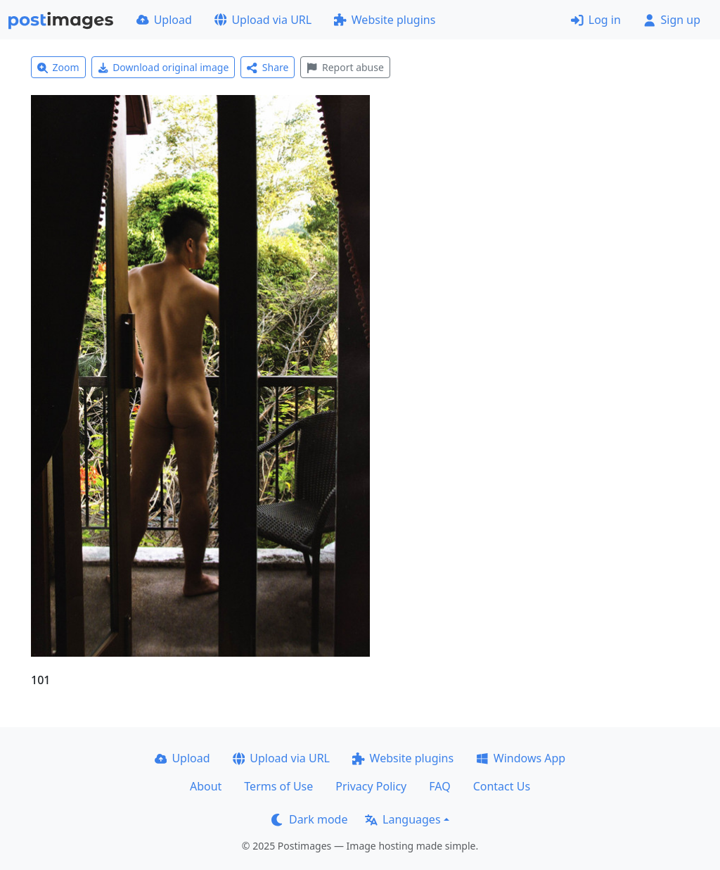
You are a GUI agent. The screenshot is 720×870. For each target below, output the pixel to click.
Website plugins (384, 19)
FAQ (439, 786)
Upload (164, 19)
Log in (596, 19)
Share (267, 67)
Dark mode (309, 819)
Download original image (163, 67)
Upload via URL (262, 19)
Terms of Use (278, 786)
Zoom (58, 67)
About (205, 786)
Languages (402, 819)
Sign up (671, 19)
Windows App (520, 758)
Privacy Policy (370, 786)
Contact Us (501, 786)
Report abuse (345, 67)
